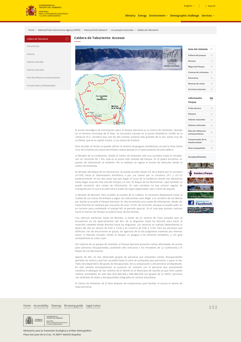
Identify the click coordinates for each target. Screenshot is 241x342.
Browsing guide (73, 305)
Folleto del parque (197, 55)
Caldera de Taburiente (147, 29)
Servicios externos (197, 89)
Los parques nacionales (122, 29)
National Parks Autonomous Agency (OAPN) (59, 29)
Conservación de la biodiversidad (197, 141)
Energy (142, 15)
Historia (30, 54)
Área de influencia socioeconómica (43, 77)
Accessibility (41, 305)
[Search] (209, 6)
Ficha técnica (33, 46)
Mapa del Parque (196, 66)
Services (207, 15)
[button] (167, 15)
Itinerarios (193, 78)
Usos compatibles (196, 148)
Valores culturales (35, 69)
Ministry (130, 15)
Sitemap (56, 305)
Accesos (192, 61)
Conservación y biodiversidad (41, 85)
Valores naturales (35, 61)
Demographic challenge (184, 15)
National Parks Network (95, 29)
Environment (157, 15)
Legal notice (93, 305)
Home (31, 29)
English (188, 5)
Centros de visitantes (198, 72)
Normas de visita (196, 83)
